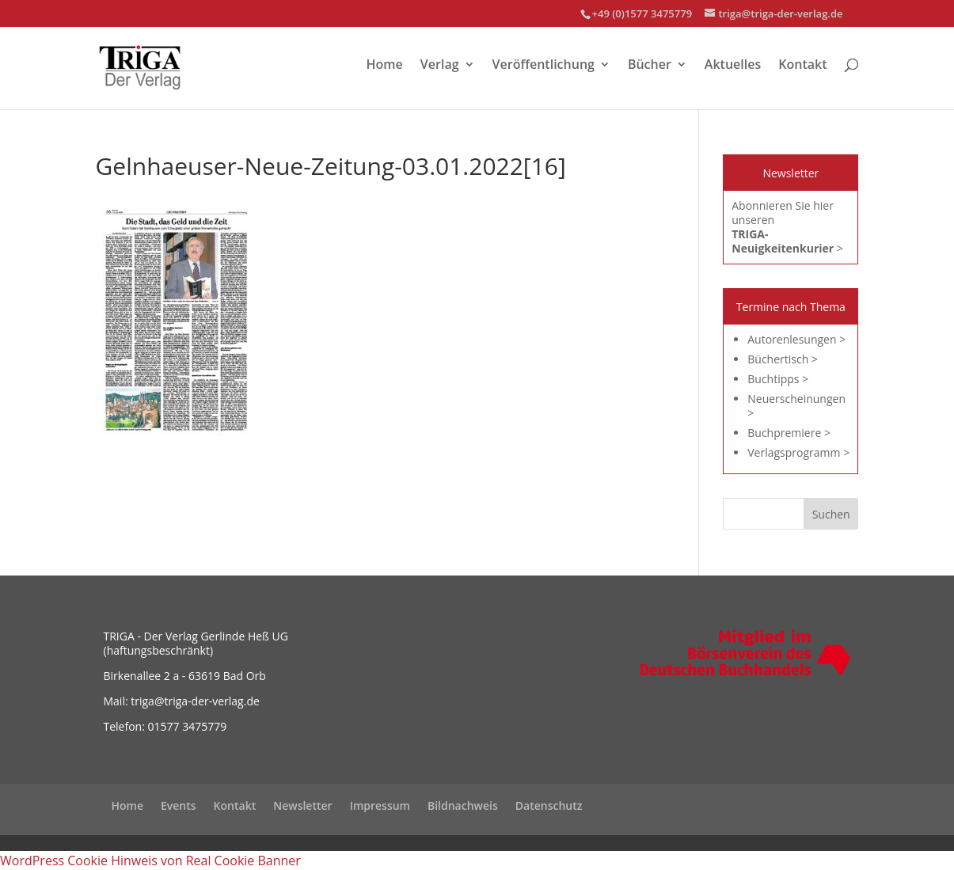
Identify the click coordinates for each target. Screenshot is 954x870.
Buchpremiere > (788, 432)
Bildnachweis (463, 805)
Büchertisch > (782, 359)
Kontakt (802, 66)
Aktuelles (733, 66)
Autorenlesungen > (796, 339)
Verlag (439, 66)
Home (385, 66)
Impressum (380, 805)
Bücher (649, 66)
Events (178, 805)
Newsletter (302, 805)
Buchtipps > (777, 378)
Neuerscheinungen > (796, 405)
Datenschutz (549, 805)
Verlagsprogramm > (798, 452)
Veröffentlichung (543, 66)
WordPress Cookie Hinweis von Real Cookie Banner (150, 860)
